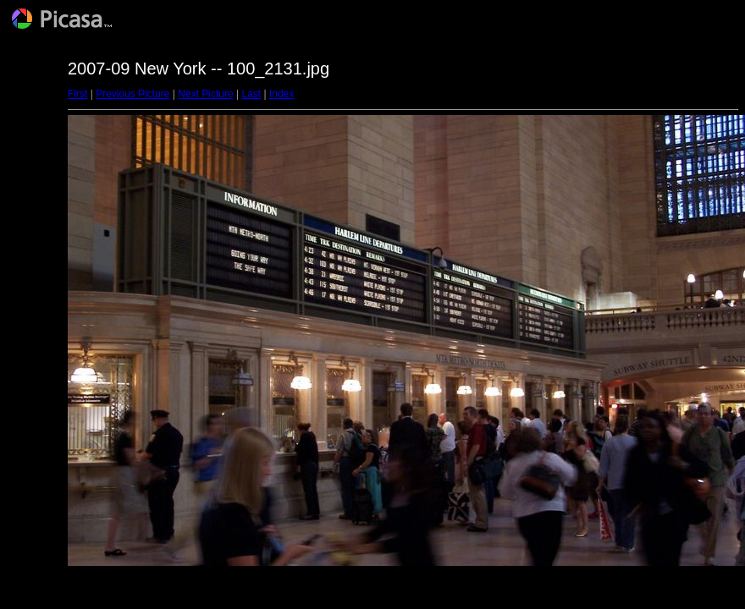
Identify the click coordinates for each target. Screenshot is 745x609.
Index (281, 94)
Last (251, 94)
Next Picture (205, 94)
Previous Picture (132, 94)
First (77, 94)
